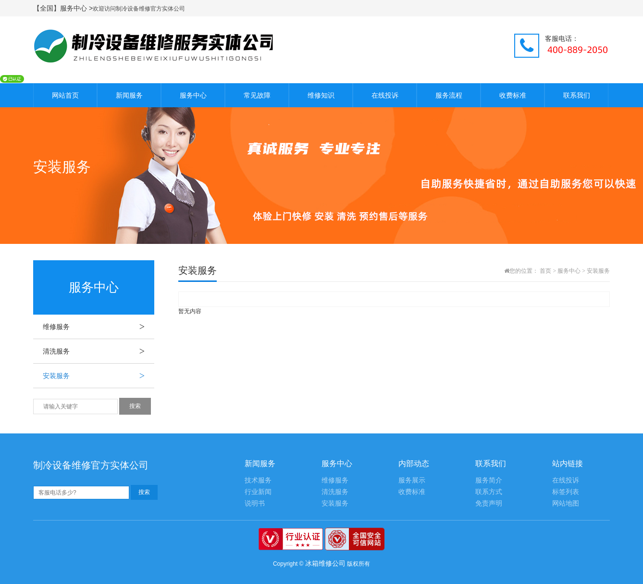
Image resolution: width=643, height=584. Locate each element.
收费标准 (512, 95)
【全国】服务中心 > (63, 8)
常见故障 (257, 95)
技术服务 (258, 480)
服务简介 (488, 480)
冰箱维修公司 (325, 563)
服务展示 (411, 480)
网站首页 (65, 95)
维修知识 (321, 95)
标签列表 (565, 491)
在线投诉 (384, 95)
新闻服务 (129, 95)
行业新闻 (258, 491)
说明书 (255, 503)
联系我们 (576, 95)
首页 (545, 271)
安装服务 (98, 376)
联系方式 (488, 491)
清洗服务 (98, 351)
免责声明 (488, 503)
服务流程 (448, 95)
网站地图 (565, 503)
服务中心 (193, 95)
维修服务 (98, 327)
